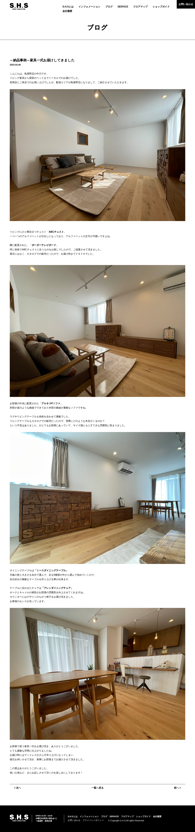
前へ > (177, 788)
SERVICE (122, 6)
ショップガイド (161, 6)
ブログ (109, 6)
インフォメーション (89, 6)
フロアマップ (140, 6)
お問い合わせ (186, 4)
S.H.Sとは (68, 6)
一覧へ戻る (97, 788)
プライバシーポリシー (93, 820)
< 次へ (17, 788)
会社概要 (67, 11)
